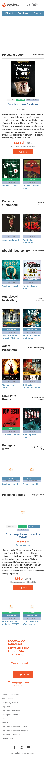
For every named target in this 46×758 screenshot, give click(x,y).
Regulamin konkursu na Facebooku (15, 727)
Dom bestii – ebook (11, 435)
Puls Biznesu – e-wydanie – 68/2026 (10, 622)
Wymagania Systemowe (11, 715)
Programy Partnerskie (10, 695)
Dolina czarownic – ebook (31, 187)
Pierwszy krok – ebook (9, 386)
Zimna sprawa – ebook (30, 436)
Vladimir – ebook (10, 186)
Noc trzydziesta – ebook (31, 287)
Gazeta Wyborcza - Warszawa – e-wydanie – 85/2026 (31, 622)
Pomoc (4, 719)
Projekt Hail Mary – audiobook (31, 336)
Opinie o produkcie (23, 545)
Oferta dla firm (7, 739)
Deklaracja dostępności (11, 735)
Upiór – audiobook (10, 240)
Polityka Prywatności (10, 703)
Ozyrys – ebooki (30, 484)
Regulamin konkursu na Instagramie (15, 731)
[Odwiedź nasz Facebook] (15, 747)
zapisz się (23, 674)
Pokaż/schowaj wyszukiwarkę (29, 5)
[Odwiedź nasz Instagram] (22, 747)
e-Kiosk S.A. (30, 753)
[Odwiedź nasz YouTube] (28, 747)
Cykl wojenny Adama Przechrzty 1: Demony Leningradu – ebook (31, 386)
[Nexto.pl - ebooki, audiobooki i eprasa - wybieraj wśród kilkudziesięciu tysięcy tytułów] (11, 5)
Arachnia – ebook (10, 286)
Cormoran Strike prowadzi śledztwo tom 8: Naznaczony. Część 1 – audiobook (11, 336)
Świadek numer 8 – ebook (23, 104)
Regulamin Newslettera (11, 711)
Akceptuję (21, 684)
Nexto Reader (7, 699)
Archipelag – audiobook (29, 241)
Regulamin (6, 707)
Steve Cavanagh (22, 109)
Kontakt (5, 723)
